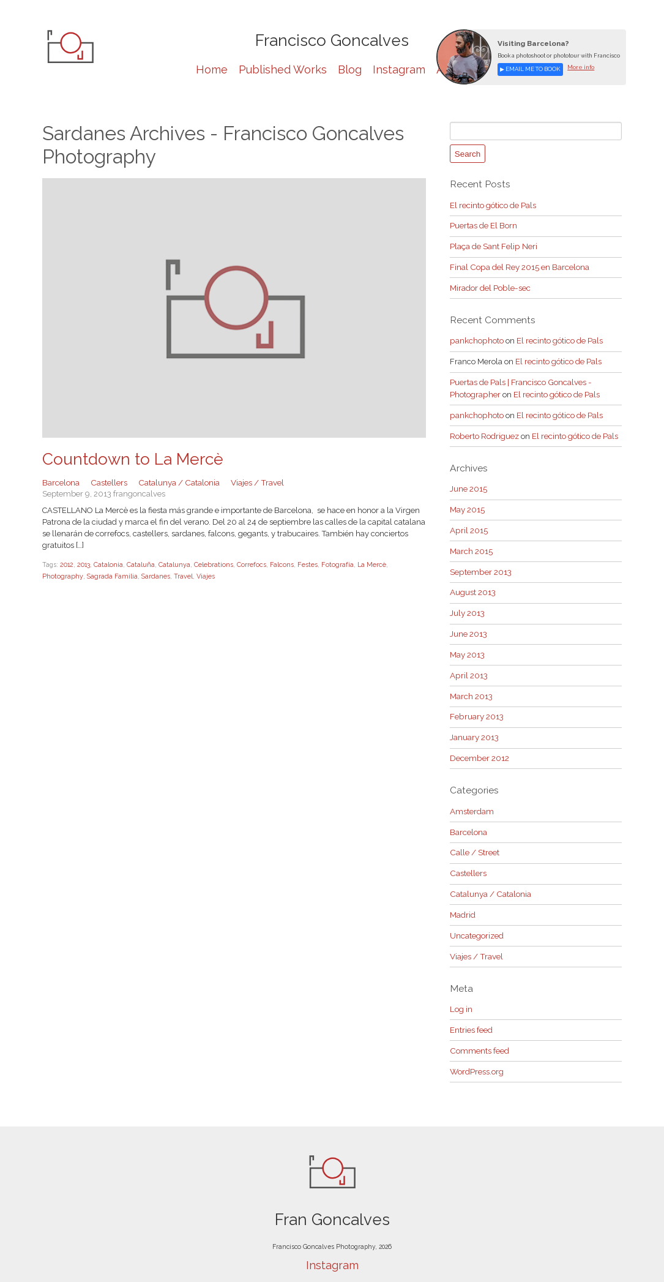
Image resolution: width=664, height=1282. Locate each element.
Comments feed (479, 1028)
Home (212, 69)
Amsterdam (472, 795)
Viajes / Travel (253, 481)
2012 (66, 564)
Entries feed (471, 1008)
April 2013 (468, 662)
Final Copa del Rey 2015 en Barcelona (519, 264)
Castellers (108, 481)
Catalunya (171, 564)
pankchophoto (476, 336)
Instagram (399, 69)
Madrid (463, 895)
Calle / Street (474, 834)
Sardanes (109, 575)
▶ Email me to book (529, 69)
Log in (461, 987)
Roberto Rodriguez (484, 428)
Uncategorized (477, 915)
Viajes (158, 575)
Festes (301, 564)
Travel (136, 575)
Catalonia (105, 564)
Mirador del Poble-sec (489, 284)
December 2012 (479, 742)
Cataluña (138, 564)
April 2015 (468, 521)
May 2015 (467, 501)
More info (578, 67)
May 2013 (467, 642)
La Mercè (364, 564)
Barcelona (61, 481)
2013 (81, 564)
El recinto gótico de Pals (493, 203)
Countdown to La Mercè (129, 459)
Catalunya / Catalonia (176, 481)
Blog (350, 69)
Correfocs (247, 564)
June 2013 (468, 621)
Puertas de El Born (483, 223)
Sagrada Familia (66, 575)
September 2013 (480, 561)
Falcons (277, 564)
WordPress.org (477, 1047)
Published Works (283, 69)
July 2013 (467, 601)
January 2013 (474, 722)
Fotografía (330, 564)
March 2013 (471, 681)
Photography (401, 564)
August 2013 (473, 581)
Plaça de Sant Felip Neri (493, 244)
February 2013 (476, 702)
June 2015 (468, 480)
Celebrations (210, 564)
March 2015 (471, 541)
